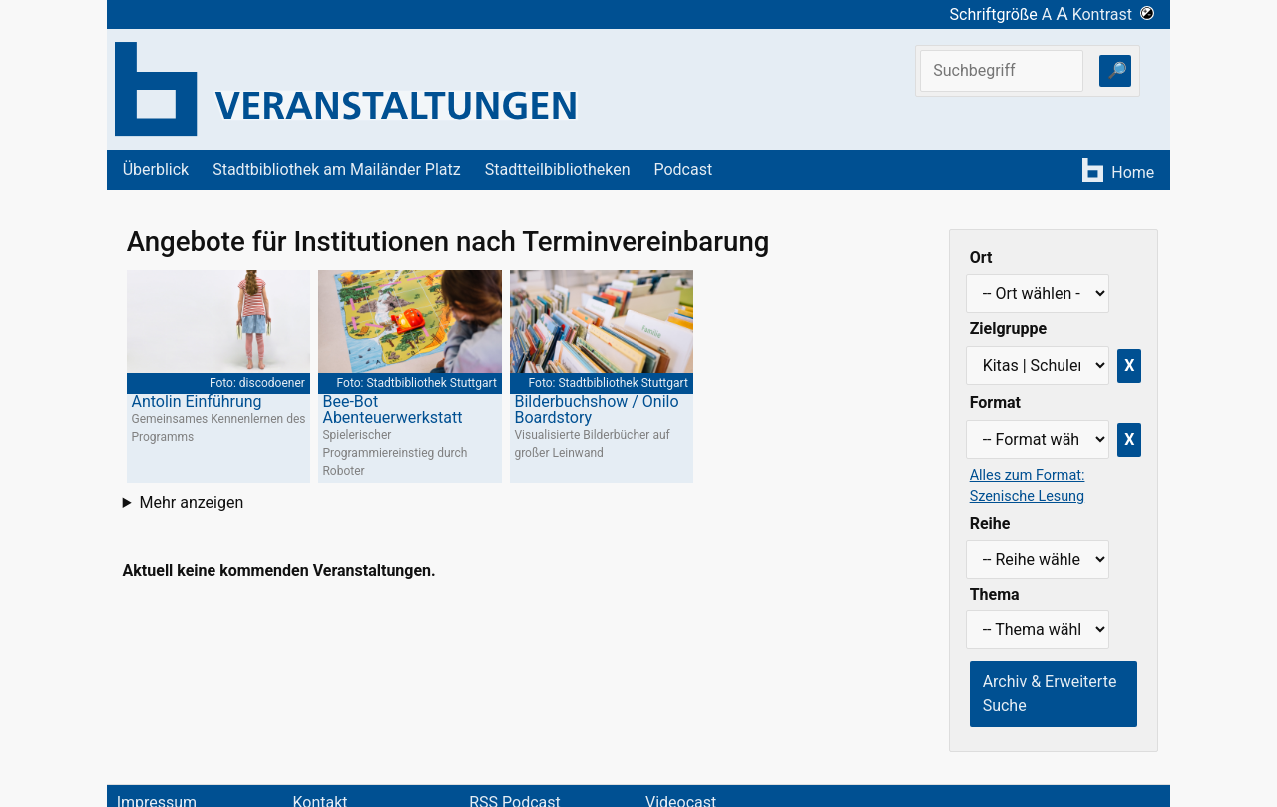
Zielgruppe (1008, 328)
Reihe (990, 523)
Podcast (682, 169)
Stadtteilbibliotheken (558, 169)
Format (995, 402)
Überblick (156, 169)
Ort (981, 257)
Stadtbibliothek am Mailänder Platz (337, 169)
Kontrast (1113, 14)
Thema (995, 594)
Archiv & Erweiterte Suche (1050, 693)
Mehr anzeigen (192, 502)
